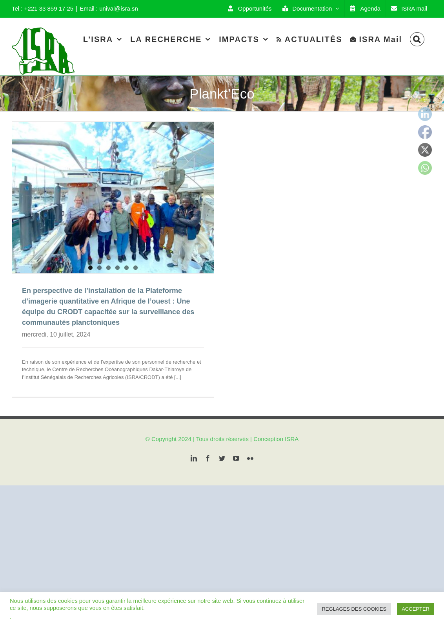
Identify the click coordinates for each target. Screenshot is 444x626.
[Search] (417, 39)
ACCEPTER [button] (415, 609)
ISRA (291, 449)
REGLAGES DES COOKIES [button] (354, 609)
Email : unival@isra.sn (109, 8)
